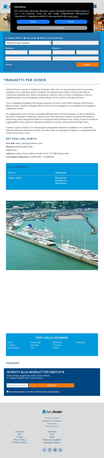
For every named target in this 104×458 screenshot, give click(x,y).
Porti (52, 434)
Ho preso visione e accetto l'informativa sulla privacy (34, 392)
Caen (32, 348)
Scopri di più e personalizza (52, 28)
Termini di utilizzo (52, 426)
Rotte (52, 437)
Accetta (71, 22)
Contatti (19, 437)
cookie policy (72, 16)
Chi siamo (19, 431)
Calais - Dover (14, 178)
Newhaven (57, 342)
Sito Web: (10, 143)
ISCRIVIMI (51, 385)
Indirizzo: (10, 153)
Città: (8, 150)
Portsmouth (35, 342)
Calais (55, 348)
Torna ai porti (12, 363)
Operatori (52, 431)
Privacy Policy (52, 424)
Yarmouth (34, 345)
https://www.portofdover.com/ (29, 143)
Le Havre (11, 345)
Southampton (13, 348)
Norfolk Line (61, 180)
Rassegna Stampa (52, 442)
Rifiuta (33, 22)
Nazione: (10, 147)
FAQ (19, 434)
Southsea (57, 345)
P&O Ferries (60, 183)
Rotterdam (80, 342)
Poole (10, 342)
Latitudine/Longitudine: (17, 157)
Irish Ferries (60, 178)
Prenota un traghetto (52, 440)
